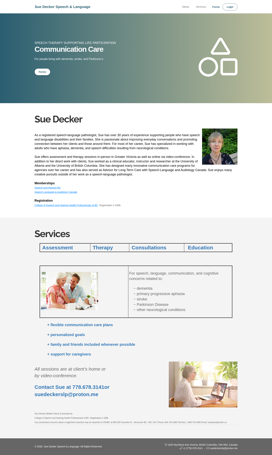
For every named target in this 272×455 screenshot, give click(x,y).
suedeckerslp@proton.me (223, 448)
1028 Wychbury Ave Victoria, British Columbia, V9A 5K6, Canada (202, 444)
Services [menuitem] (201, 6)
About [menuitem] (185, 6)
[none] (215, 7)
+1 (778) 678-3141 (193, 448)
